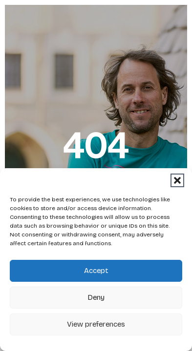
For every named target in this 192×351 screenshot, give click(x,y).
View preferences (96, 324)
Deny (96, 297)
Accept (96, 270)
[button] (177, 180)
